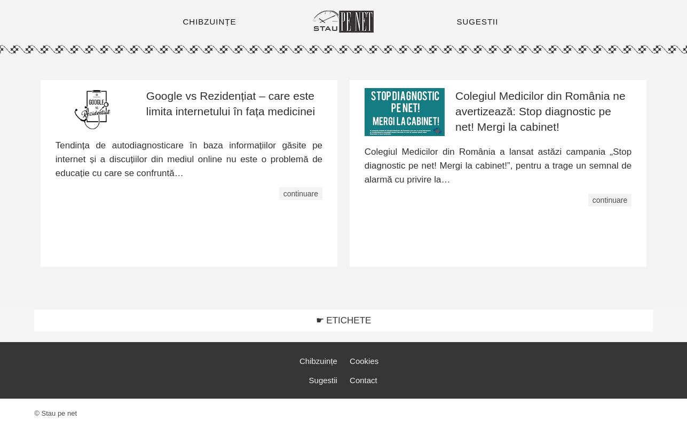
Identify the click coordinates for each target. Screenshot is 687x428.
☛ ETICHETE (344, 320)
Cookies (364, 361)
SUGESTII (477, 21)
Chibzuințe (318, 361)
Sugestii (323, 380)
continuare (300, 193)
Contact (363, 380)
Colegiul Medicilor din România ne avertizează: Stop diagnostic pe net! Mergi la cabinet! (540, 111)
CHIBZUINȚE (209, 21)
